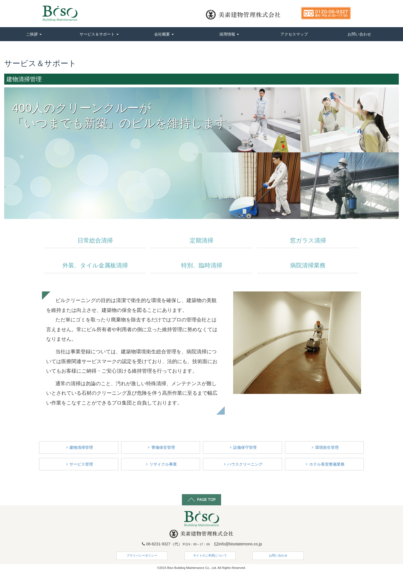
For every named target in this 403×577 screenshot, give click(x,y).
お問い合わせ (359, 34)
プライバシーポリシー (141, 555)
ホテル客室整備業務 (324, 464)
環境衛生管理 (324, 447)
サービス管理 (78, 464)
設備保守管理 (242, 447)
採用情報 (229, 34)
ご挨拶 (34, 34)
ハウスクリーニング (242, 464)
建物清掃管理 (78, 447)
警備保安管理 (160, 447)
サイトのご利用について (210, 555)
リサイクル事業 (160, 464)
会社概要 (164, 34)
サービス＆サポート (99, 34)
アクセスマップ (294, 34)
